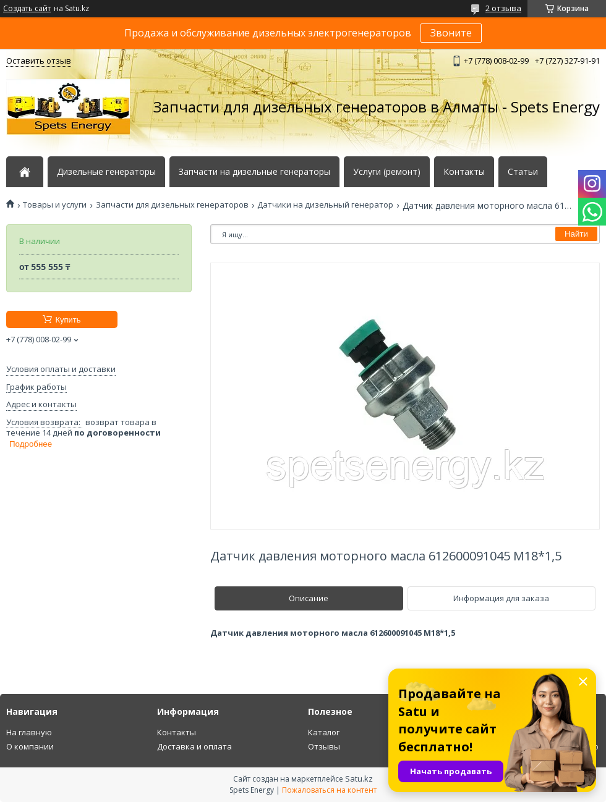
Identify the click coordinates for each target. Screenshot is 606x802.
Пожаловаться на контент (329, 790)
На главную (29, 732)
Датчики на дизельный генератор (325, 205)
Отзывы (324, 746)
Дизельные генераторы (106, 171)
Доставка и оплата (194, 746)
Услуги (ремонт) (386, 171)
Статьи (523, 171)
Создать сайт (27, 8)
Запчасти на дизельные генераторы (254, 171)
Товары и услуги (55, 205)
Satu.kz (359, 778)
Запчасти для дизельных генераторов (172, 205)
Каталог (323, 732)
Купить (67, 319)
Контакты (464, 171)
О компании (30, 746)
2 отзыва (503, 8)
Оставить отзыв (38, 60)
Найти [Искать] (576, 233)
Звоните (451, 33)
